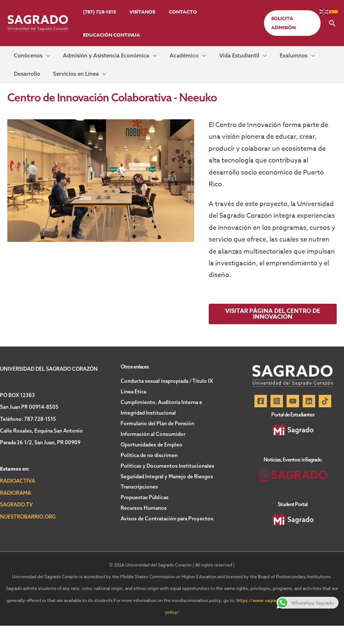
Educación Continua (109, 34)
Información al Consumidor (153, 442)
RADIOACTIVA (17, 491)
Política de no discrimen (149, 463)
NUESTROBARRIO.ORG (28, 526)
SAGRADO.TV (16, 515)
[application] (42, 57)
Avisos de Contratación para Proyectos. (168, 524)
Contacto (172, 11)
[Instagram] (277, 411)
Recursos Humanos (144, 514)
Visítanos (136, 11)
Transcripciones (139, 493)
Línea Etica (133, 401)
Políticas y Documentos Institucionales (167, 473)
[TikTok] (325, 411)
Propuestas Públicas (145, 504)
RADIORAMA (15, 503)
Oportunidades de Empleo (151, 452)
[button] (290, 23)
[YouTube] (293, 411)
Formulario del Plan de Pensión (157, 432)
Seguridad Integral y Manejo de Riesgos (167, 483)
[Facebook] (260, 411)
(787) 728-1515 (97, 11)
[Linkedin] (309, 411)
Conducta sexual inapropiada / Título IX (167, 391)
